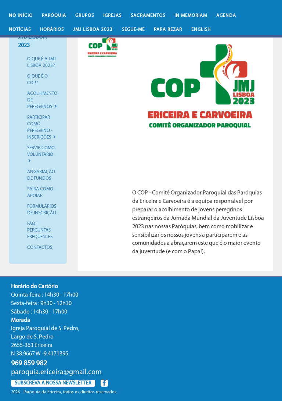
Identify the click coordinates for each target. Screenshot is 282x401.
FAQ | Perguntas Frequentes (40, 230)
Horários (52, 29)
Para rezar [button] (168, 29)
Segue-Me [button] (133, 29)
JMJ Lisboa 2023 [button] (93, 29)
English (201, 29)
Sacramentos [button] (148, 15)
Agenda (226, 15)
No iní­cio (21, 15)
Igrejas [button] (112, 15)
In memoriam (190, 15)
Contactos (39, 247)
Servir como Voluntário (41, 154)
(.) (119, 392)
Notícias (20, 29)
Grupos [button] (84, 15)
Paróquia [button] (54, 15)
